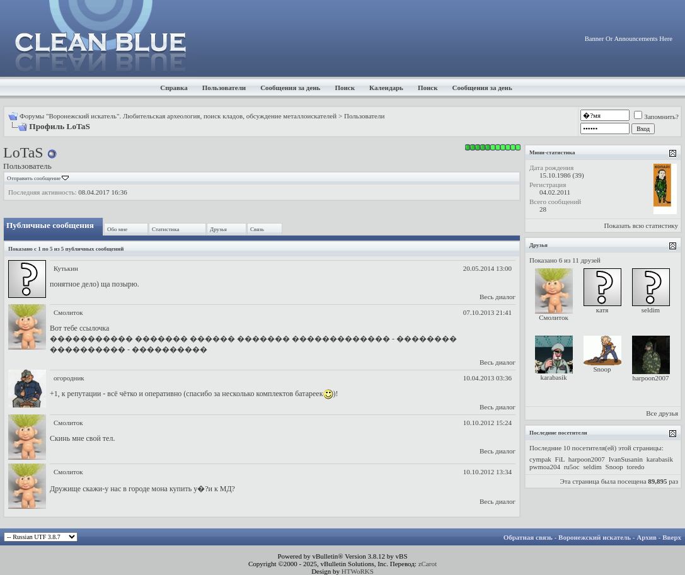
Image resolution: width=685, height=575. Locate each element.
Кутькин (66, 268)
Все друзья (662, 413)
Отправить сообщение (33, 178)
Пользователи (224, 87)
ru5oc (572, 466)
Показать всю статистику (641, 225)
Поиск (345, 87)
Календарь (386, 87)
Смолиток (68, 312)
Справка (174, 87)
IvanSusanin (626, 459)
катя (602, 310)
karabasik (553, 377)
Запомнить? (656, 116)
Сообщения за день (290, 87)
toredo (635, 466)
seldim (651, 310)
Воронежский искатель (594, 537)
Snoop (602, 369)
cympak (540, 459)
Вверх (671, 537)
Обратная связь (528, 537)
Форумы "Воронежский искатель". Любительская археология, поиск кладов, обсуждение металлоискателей (178, 116)
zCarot (427, 563)
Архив (646, 537)
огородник (69, 378)
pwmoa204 (544, 466)
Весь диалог (497, 296)
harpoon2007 (650, 378)
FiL (560, 459)
